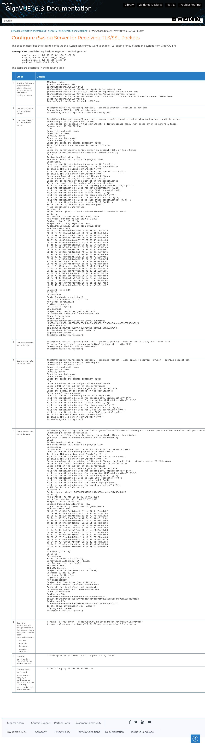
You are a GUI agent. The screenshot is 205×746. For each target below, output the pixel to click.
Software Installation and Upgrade (28, 31)
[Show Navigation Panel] (201, 9)
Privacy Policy (62, 731)
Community (88, 723)
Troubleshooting (190, 4)
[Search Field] (102, 20)
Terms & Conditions (88, 731)
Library (129, 4)
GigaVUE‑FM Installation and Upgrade (67, 31)
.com (15, 723)
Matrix (171, 4)
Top (195, 738)
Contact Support (40, 723)
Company (41, 731)
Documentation (114, 731)
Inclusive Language (142, 731)
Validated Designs (150, 4)
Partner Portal (62, 723)
